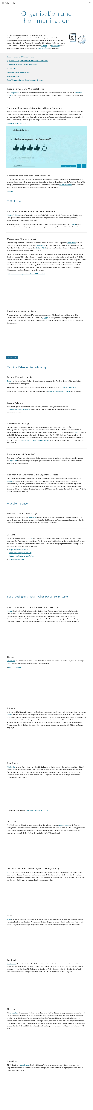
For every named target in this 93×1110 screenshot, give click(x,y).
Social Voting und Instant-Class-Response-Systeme (25, 80)
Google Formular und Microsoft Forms (20, 57)
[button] (2, 3)
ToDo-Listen (11, 68)
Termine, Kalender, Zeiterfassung (18, 72)
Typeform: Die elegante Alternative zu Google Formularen (27, 61)
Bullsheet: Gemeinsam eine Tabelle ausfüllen (22, 65)
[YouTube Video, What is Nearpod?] (46, 1042)
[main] (46, 17)
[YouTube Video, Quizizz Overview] (46, 685)
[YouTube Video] (46, 289)
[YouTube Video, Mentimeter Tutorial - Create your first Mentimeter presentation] (46, 794)
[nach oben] (12, 357)
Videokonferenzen (13, 76)
